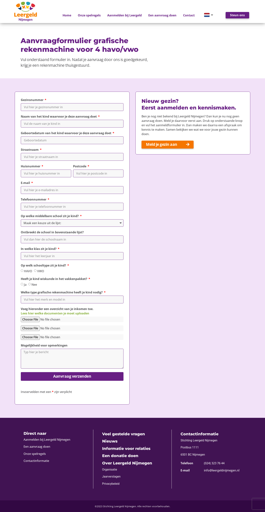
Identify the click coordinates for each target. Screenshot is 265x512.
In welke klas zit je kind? (39, 249)
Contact (189, 15)
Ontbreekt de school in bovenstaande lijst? (52, 232)
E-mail (26, 183)
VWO (40, 271)
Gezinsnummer (32, 100)
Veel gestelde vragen (123, 434)
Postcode (80, 166)
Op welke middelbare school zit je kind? (50, 216)
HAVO (28, 271)
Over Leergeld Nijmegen (127, 463)
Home (67, 15)
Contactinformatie (36, 461)
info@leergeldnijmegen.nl (221, 470)
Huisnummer (31, 166)
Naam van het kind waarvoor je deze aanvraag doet (59, 116)
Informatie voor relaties (126, 448)
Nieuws (109, 441)
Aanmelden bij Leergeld (124, 15)
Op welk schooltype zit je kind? (44, 265)
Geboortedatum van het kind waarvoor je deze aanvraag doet (66, 133)
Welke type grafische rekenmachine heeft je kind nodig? (62, 292)
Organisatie (109, 469)
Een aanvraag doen (162, 15)
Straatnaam (30, 150)
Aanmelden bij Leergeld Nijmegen (47, 440)
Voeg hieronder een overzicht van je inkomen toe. (57, 311)
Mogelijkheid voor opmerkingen (44, 345)
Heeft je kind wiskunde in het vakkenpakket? (54, 279)
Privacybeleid (110, 483)
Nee (34, 285)
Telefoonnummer (34, 199)
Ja (25, 285)
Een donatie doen (120, 455)
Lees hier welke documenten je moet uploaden (55, 313)
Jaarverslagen (111, 476)
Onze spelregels (89, 15)
